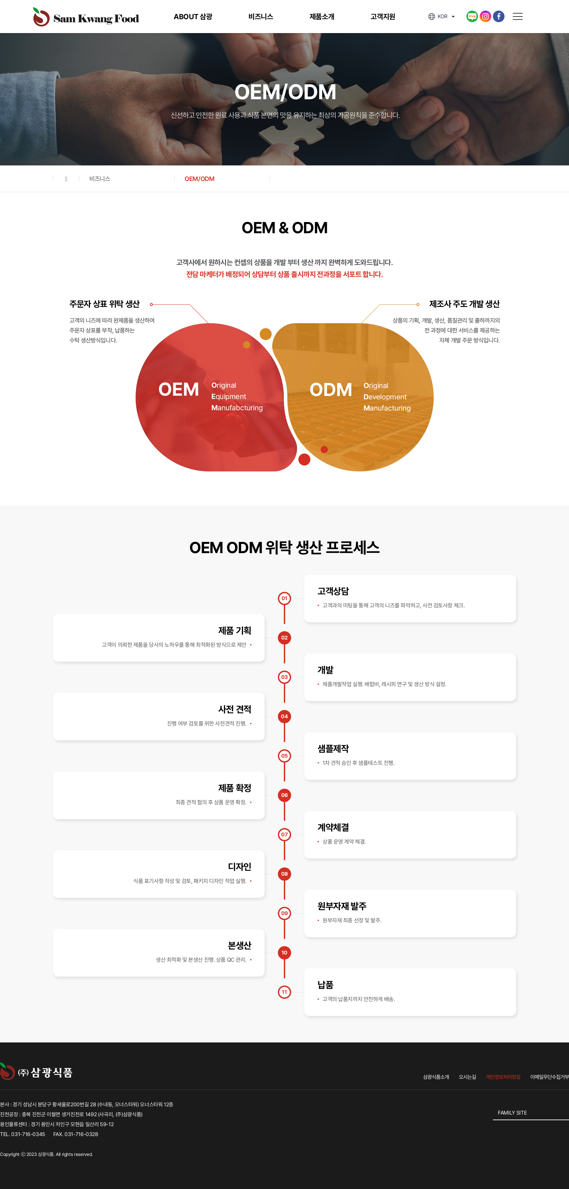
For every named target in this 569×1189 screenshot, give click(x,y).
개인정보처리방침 (503, 1077)
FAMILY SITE (512, 1113)
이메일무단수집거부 (549, 1077)
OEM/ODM (200, 178)
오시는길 (467, 1077)
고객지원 (383, 16)
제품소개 (322, 16)
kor (438, 16)
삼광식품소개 (436, 1077)
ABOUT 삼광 (193, 16)
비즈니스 (260, 16)
